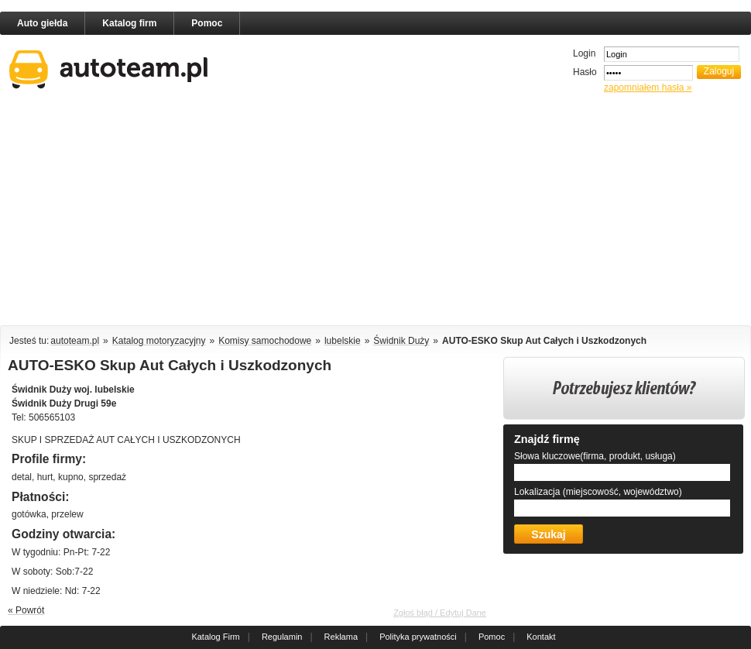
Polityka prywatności (418, 636)
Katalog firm (129, 23)
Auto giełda (42, 23)
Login (584, 53)
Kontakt (540, 636)
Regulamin (282, 636)
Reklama (341, 636)
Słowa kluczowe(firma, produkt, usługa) (595, 456)
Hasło (585, 72)
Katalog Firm (215, 636)
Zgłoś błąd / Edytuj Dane (439, 612)
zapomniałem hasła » (647, 87)
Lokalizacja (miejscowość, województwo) (598, 491)
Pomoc (206, 23)
